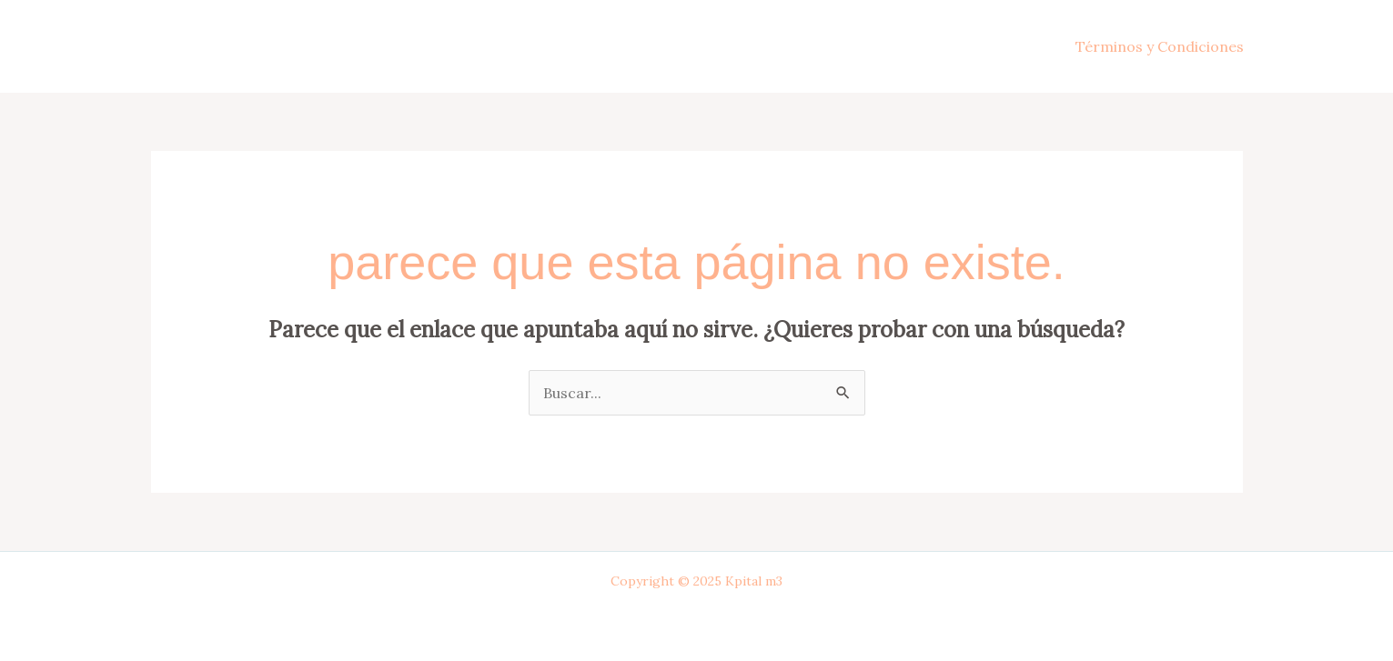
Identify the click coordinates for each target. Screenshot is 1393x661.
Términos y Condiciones (1159, 46)
